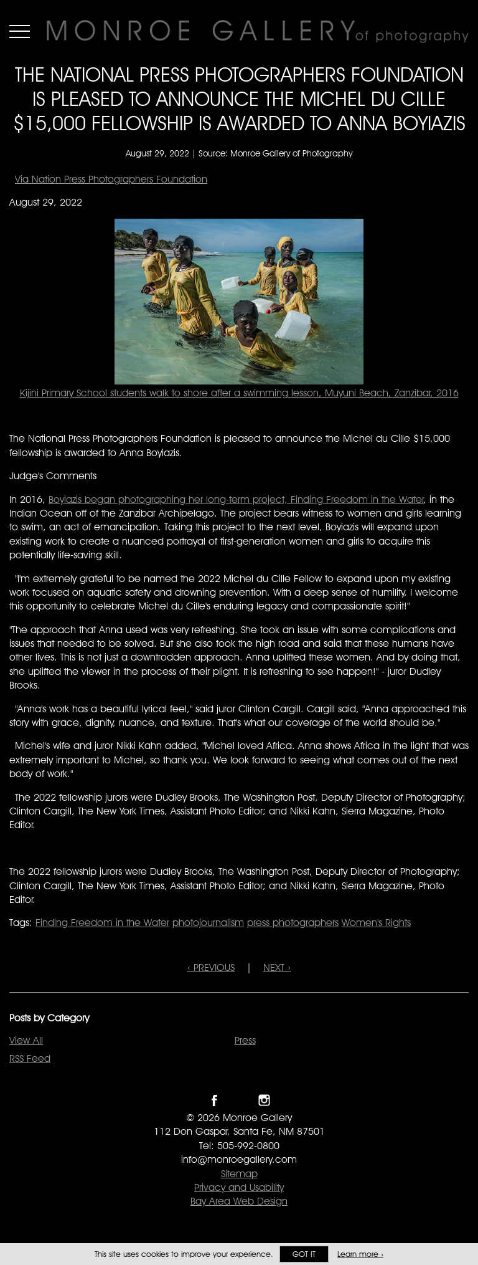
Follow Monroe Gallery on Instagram (264, 1100)
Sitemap (239, 1174)
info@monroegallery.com (239, 1159)
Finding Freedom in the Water (102, 922)
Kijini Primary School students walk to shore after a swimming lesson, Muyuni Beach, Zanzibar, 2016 (239, 393)
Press (245, 1040)
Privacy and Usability (239, 1187)
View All (26, 1040)
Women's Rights (376, 922)
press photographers (293, 922)
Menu (19, 31)
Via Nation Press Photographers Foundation (111, 179)
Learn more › (360, 1254)
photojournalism (208, 922)
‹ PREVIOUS (211, 967)
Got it (304, 1254)
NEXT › (277, 967)
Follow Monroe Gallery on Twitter (239, 1100)
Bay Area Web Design (239, 1201)
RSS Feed (29, 1058)
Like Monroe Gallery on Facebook (214, 1100)
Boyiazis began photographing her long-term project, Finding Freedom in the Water (236, 499)
